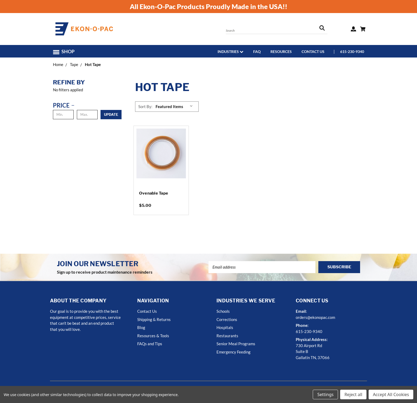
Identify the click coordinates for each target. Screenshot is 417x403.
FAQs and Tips (149, 343)
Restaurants (227, 335)
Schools (223, 311)
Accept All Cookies (391, 394)
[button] (66, 51)
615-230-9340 (352, 51)
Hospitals (224, 327)
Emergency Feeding (233, 351)
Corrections (226, 319)
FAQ (257, 51)
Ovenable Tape (153, 193)
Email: (301, 311)
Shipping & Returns (154, 319)
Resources (281, 51)
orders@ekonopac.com (315, 317)
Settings (325, 394)
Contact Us (313, 51)
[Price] (65, 105)
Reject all (353, 394)
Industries (230, 51)
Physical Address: (312, 339)
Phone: (302, 325)
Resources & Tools (153, 335)
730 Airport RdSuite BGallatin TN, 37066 (313, 351)
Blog (141, 327)
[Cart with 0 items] (362, 29)
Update (111, 114)
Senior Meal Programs (235, 343)
